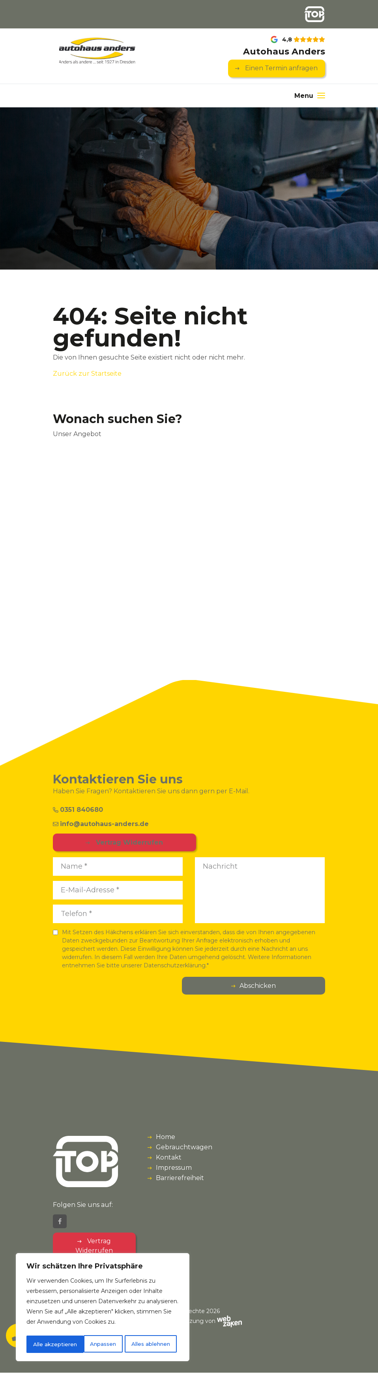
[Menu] (309, 96)
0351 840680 (78, 810)
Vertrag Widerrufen (103, 843)
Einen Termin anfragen (280, 69)
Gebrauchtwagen (184, 1148)
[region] (102, 1308)
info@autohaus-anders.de (101, 824)
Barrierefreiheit (180, 1178)
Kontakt (169, 1158)
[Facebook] (60, 1226)
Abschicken (294, 986)
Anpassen (45, 1344)
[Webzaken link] (229, 1325)
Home (165, 1137)
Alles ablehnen (93, 1344)
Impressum (174, 1168)
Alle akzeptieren (150, 1344)
